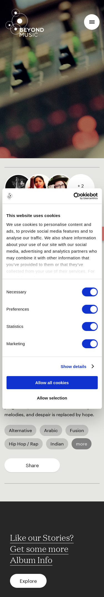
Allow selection (52, 398)
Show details (74, 366)
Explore (28, 581)
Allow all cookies (52, 382)
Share (32, 465)
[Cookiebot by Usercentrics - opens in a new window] (74, 196)
